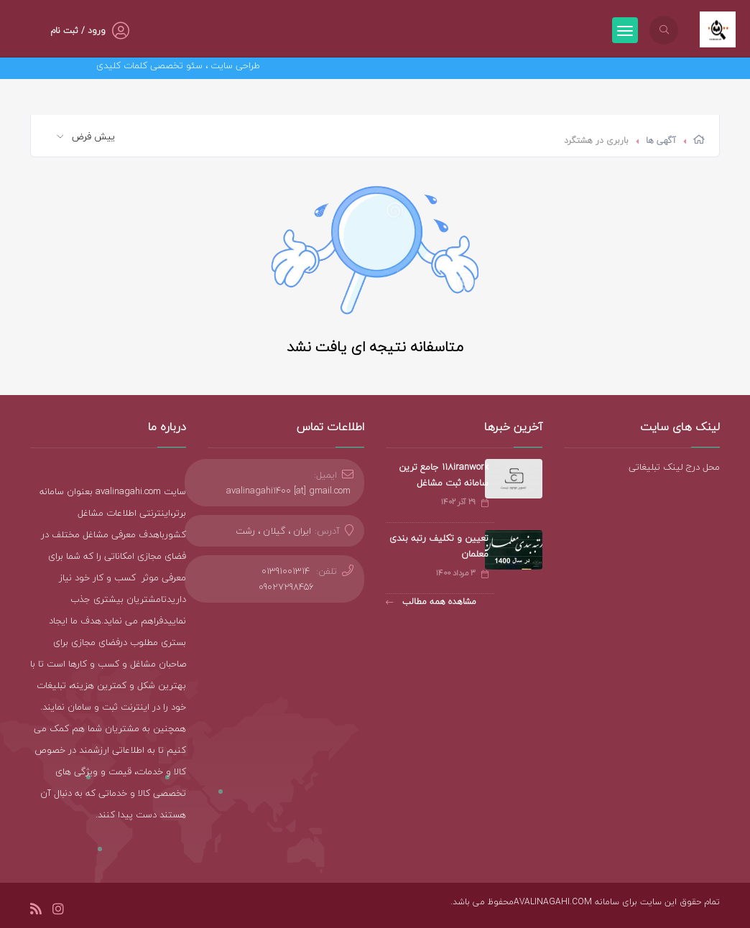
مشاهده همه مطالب (431, 601)
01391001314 (285, 571)
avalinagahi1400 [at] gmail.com (288, 490)
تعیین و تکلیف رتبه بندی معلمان (439, 546)
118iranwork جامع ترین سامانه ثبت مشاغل (444, 475)
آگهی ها (661, 140)
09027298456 (286, 587)
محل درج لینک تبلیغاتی (674, 467)
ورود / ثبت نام (78, 30)
